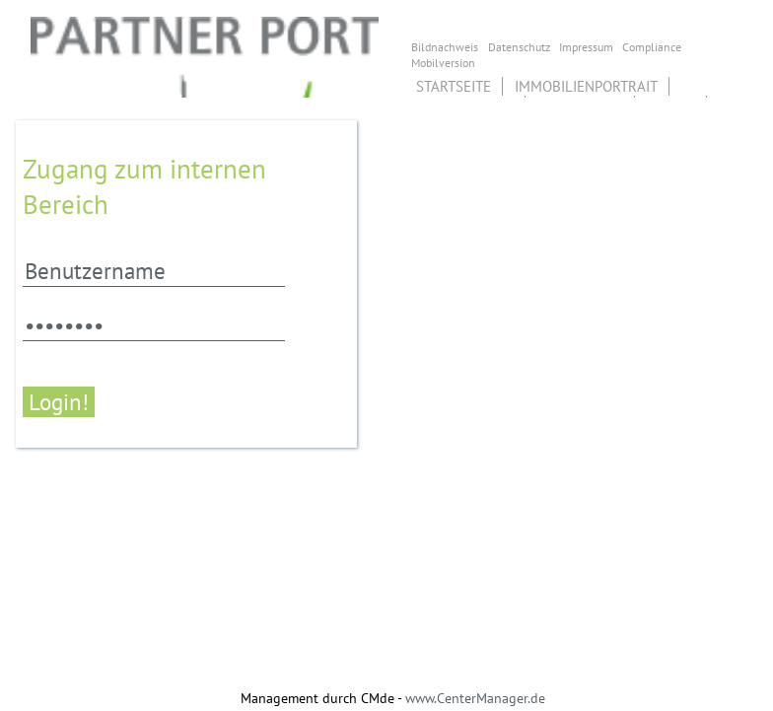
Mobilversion (443, 62)
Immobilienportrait (586, 86)
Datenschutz (519, 46)
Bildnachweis (444, 46)
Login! (59, 402)
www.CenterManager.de (475, 698)
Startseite (453, 86)
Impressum (586, 46)
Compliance (651, 46)
